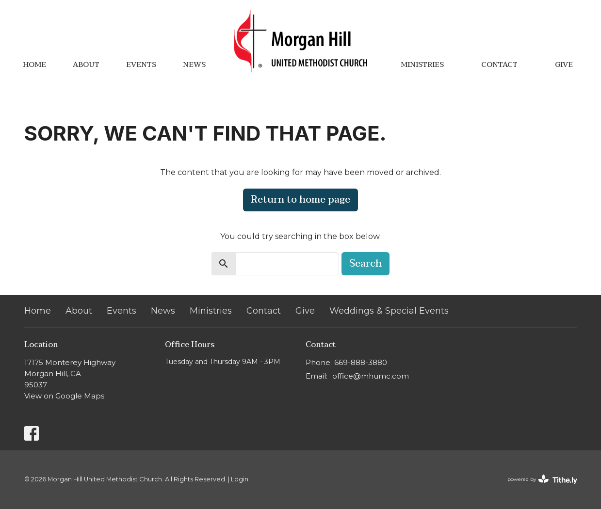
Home (34, 64)
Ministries (422, 64)
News (194, 64)
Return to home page (300, 199)
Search (365, 263)
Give (564, 64)
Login (239, 479)
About (86, 64)
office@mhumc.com (370, 376)
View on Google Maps (64, 395)
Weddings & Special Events (389, 310)
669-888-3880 (360, 362)
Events (141, 64)
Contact (499, 64)
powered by (542, 479)
